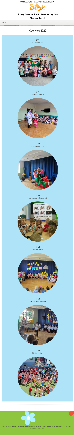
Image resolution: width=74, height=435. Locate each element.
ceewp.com (41, 428)
